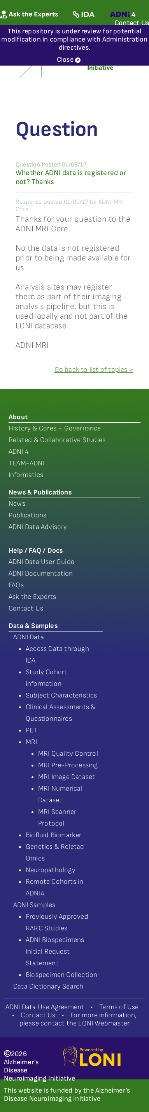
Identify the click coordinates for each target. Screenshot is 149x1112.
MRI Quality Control (68, 753)
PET (32, 730)
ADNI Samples (34, 905)
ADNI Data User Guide (41, 562)
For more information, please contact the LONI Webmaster (78, 1019)
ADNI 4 (19, 452)
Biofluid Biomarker (54, 835)
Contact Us (26, 608)
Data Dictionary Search (48, 986)
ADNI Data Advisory (38, 527)
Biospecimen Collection (61, 975)
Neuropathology (50, 870)
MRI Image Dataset (66, 777)
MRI (31, 742)
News (17, 504)
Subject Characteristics (61, 695)
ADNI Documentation (41, 573)
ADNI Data (28, 637)
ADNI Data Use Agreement (44, 1007)
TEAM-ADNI (26, 463)
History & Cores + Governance (55, 428)
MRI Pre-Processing (68, 765)
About (18, 417)
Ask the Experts (32, 597)
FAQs (16, 585)
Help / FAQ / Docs (36, 550)
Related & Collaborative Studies (57, 440)
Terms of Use (118, 1007)
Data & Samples (33, 626)
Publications (27, 515)
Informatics (26, 475)
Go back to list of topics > (93, 370)
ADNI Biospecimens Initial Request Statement (55, 951)
